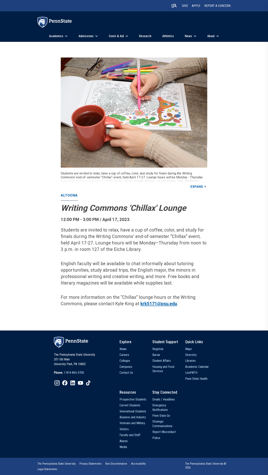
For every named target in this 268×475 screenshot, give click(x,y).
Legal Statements (47, 469)
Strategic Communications (162, 424)
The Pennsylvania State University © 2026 (205, 465)
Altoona (69, 195)
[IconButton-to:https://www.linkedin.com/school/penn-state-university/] (73, 383)
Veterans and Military (132, 423)
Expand (196, 187)
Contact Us (126, 372)
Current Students (130, 405)
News (188, 36)
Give (185, 6)
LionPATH (191, 372)
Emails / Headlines (163, 399)
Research (145, 36)
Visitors (124, 429)
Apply (196, 6)
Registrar (157, 349)
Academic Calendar (197, 367)
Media (123, 447)
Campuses (126, 367)
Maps (188, 349)
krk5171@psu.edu (158, 303)
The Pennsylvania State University (57, 463)
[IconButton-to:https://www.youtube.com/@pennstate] (80, 383)
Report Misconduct (164, 432)
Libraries (190, 361)
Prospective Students (133, 399)
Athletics (168, 36)
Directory (191, 355)
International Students (133, 411)
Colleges (125, 361)
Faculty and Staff (130, 435)
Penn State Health (196, 379)
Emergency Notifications (160, 407)
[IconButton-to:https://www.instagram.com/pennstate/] (57, 383)
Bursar (156, 355)
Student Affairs (161, 361)
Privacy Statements (91, 463)
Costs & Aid (116, 36)
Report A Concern (217, 6)
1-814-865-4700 (74, 372)
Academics (56, 36)
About (211, 36)
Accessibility (138, 463)
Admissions (86, 36)
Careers (124, 355)
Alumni (124, 441)
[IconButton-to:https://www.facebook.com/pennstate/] (65, 383)
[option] (69, 372)
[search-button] (174, 6)
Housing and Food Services (163, 369)
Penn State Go (161, 416)
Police (156, 438)
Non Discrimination (116, 463)
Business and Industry (133, 417)
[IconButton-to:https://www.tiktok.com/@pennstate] (88, 383)
